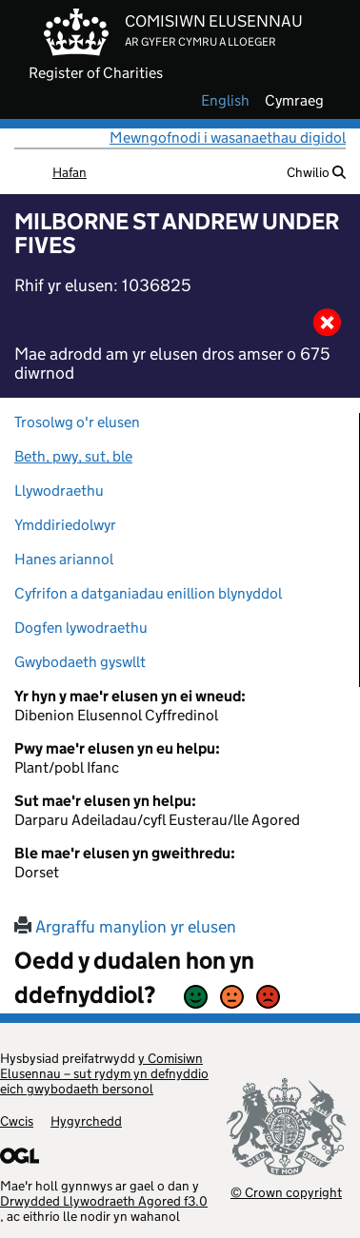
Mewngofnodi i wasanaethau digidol (228, 137)
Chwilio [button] (316, 172)
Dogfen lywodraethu (81, 628)
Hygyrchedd (86, 1121)
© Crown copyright (286, 1192)
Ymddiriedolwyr (65, 525)
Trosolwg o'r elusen (77, 422)
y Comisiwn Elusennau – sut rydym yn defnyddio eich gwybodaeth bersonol (104, 1073)
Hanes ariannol (63, 559)
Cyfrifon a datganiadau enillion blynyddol (148, 593)
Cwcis (16, 1121)
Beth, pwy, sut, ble (73, 456)
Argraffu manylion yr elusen (125, 926)
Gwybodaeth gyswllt (80, 662)
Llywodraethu (59, 490)
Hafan (69, 172)
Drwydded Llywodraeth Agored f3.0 (104, 1200)
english (225, 100)
